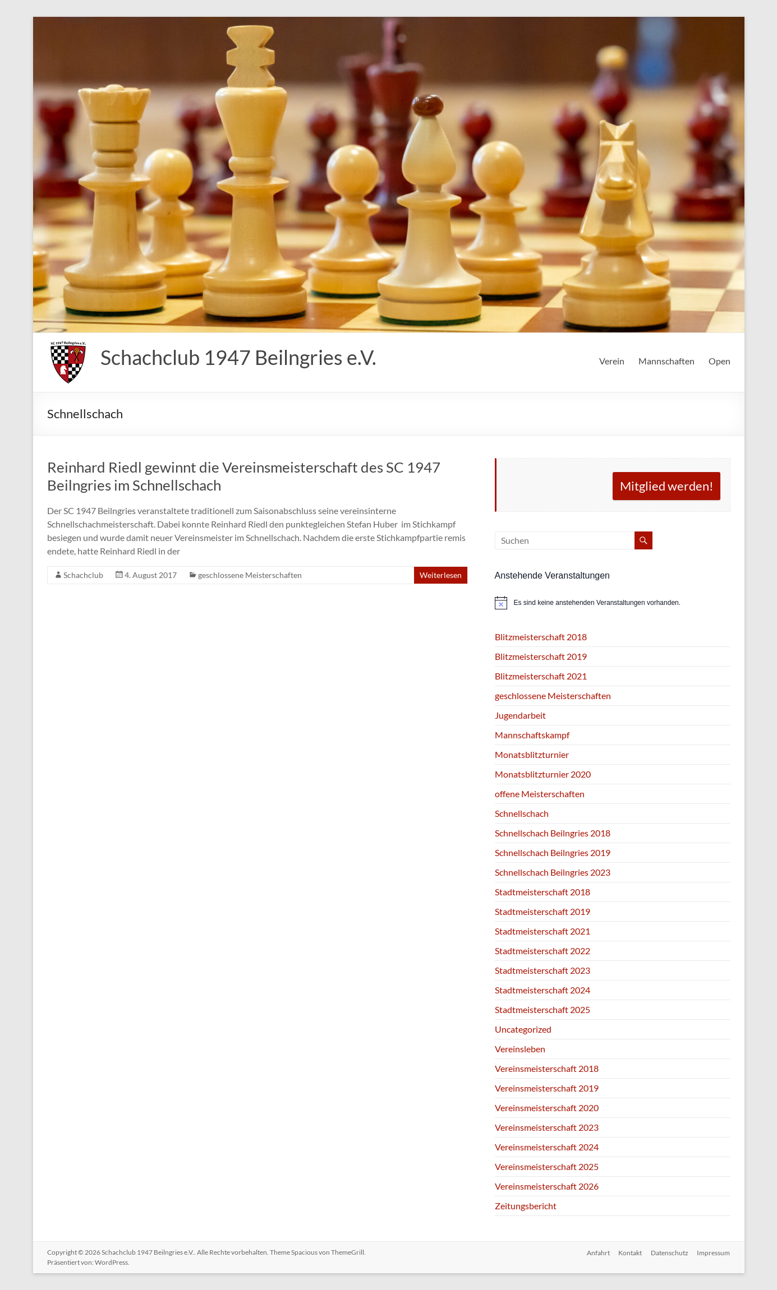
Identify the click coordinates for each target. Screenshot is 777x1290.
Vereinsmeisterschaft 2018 (547, 1068)
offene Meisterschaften (540, 793)
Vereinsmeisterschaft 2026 (547, 1186)
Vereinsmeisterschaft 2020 (547, 1107)
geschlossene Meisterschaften (250, 575)
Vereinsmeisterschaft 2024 (547, 1146)
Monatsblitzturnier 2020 (543, 774)
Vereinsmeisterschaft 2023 (547, 1127)
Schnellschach (522, 813)
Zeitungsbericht (526, 1205)
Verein (611, 360)
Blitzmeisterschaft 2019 (541, 656)
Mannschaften (666, 360)
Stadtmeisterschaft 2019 (542, 911)
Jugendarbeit (520, 715)
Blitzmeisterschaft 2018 (541, 636)
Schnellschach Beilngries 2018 (552, 832)
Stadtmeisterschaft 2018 (542, 891)
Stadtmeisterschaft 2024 (542, 989)
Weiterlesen (441, 575)
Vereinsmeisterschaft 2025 (547, 1166)
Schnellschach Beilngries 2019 (552, 852)
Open (719, 360)
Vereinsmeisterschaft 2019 (547, 1088)
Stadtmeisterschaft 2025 (542, 1009)
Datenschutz (669, 1252)
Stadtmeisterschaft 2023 (542, 970)
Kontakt (630, 1252)
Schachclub (83, 575)
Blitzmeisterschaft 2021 (541, 676)
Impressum (713, 1252)
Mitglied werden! (667, 485)
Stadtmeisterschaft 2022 (542, 950)
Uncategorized (523, 1029)
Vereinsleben (520, 1048)
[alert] (612, 602)
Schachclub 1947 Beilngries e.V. (238, 357)
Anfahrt (597, 1252)
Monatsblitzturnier (532, 754)
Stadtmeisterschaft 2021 (542, 931)
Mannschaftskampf (532, 734)
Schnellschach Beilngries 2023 (552, 872)
